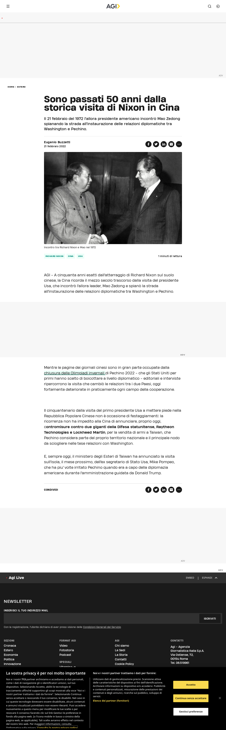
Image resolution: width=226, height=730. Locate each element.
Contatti (121, 659)
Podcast (65, 655)
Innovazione (12, 664)
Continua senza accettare (190, 698)
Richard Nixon (54, 256)
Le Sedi (120, 650)
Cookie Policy (124, 664)
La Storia (121, 655)
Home (11, 86)
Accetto (191, 684)
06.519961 (182, 663)
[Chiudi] (220, 698)
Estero (21, 86)
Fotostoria (66, 650)
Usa (80, 256)
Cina (71, 256)
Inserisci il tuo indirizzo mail (26, 610)
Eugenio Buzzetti (57, 142)
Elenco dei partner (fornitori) (111, 699)
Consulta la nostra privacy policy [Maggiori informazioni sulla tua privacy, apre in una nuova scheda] (57, 726)
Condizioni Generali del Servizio (102, 627)
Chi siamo (122, 645)
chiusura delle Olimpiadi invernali (74, 373)
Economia (11, 655)
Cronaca (10, 645)
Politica (9, 659)
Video (63, 645)
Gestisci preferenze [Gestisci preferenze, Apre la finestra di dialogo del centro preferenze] (191, 711)
